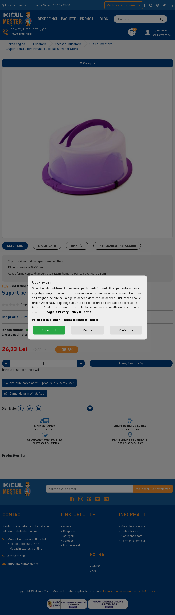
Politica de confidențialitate (80, 319)
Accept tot (49, 330)
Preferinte (126, 330)
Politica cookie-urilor (46, 319)
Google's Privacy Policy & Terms (67, 312)
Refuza (87, 330)
